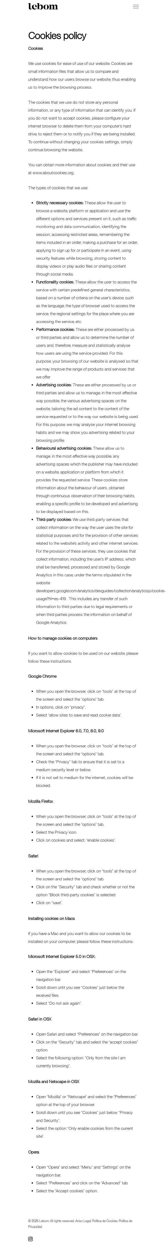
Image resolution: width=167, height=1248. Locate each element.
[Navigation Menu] (136, 6)
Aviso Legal (83, 1221)
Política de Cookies (104, 1221)
